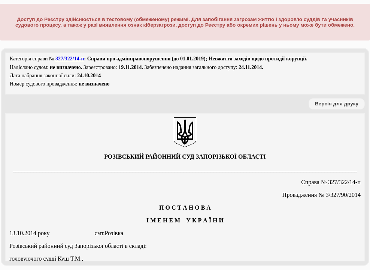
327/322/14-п (69, 59)
